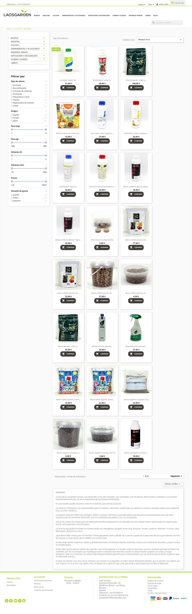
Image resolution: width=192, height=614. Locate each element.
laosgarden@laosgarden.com (112, 597)
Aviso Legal (152, 585)
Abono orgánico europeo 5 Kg (136, 399)
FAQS (150, 590)
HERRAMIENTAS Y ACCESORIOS (73, 15)
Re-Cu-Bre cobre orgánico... (102, 133)
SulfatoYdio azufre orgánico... (136, 133)
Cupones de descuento (43, 590)
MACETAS (46, 15)
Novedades (11, 585)
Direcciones (39, 587)
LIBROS (148, 15)
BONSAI (37, 15)
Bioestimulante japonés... (102, 346)
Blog (156, 15)
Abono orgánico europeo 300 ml (102, 453)
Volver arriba (173, 484)
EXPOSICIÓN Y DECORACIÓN (99, 15)
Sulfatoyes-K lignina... (68, 186)
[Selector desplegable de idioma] (142, 4)
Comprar (68, 87)
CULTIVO (56, 15)
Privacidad (152, 588)
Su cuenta (39, 577)
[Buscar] (167, 22)
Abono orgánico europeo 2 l (68, 453)
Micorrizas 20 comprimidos (102, 240)
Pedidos (37, 584)
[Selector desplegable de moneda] (151, 4)
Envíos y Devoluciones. (157, 593)
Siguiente (177, 476)
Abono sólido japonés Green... (68, 399)
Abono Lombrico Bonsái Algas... (136, 186)
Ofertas (10, 582)
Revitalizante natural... (102, 80)
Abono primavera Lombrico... (136, 453)
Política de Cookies (155, 580)
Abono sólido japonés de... (136, 240)
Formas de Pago (154, 583)
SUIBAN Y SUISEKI (119, 15)
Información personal (43, 580)
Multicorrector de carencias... (68, 133)
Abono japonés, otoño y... (136, 80)
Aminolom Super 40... (68, 80)
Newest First (160, 39)
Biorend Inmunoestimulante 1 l (102, 186)
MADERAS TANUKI (135, 15)
